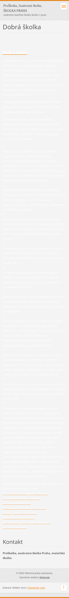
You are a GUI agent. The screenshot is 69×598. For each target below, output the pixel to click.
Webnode (45, 577)
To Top (63, 587)
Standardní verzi (36, 587)
